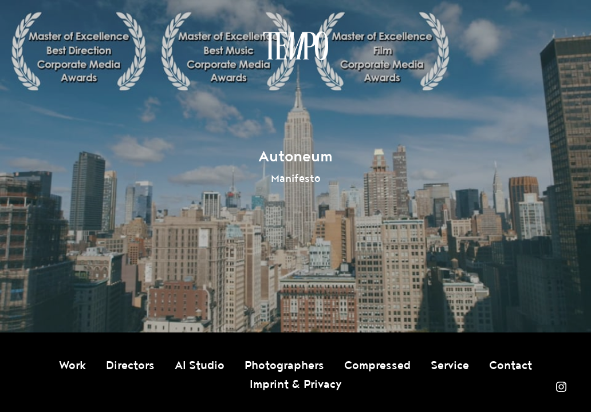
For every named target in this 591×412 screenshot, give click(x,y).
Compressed (377, 366)
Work (72, 366)
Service (450, 366)
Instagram (561, 387)
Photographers (284, 366)
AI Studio (199, 366)
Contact (510, 366)
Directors (130, 366)
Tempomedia (295, 45)
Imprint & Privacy (296, 384)
